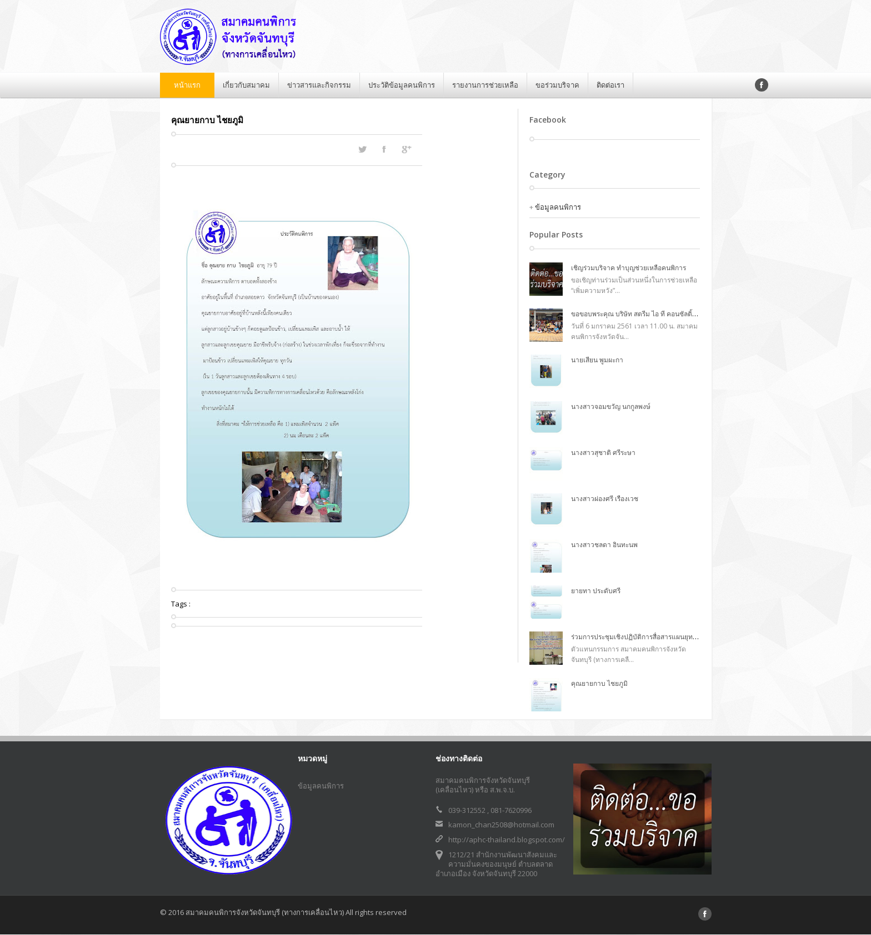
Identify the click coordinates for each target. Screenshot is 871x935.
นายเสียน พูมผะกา (597, 360)
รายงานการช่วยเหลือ (485, 85)
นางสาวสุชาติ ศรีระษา (603, 452)
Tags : (181, 604)
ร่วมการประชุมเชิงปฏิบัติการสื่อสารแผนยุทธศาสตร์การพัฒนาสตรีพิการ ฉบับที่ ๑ (685, 636)
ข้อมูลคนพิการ (558, 207)
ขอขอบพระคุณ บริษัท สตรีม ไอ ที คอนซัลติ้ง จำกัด (642, 314)
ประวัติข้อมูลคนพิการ (401, 85)
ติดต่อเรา (610, 85)
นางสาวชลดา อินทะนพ (604, 544)
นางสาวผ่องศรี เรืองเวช (604, 498)
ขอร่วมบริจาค (557, 85)
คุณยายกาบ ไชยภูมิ (599, 683)
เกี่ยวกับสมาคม (246, 85)
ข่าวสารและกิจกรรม (319, 85)
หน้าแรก (187, 85)
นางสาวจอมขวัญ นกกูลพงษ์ (610, 406)
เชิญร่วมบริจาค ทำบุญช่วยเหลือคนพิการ (628, 267)
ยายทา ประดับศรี (595, 590)
